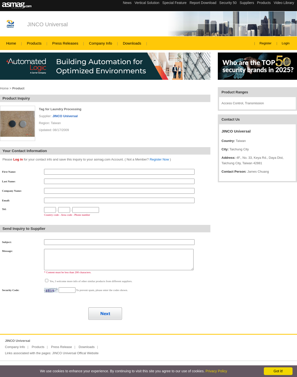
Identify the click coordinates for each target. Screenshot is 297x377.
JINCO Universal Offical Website (75, 353)
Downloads (132, 43)
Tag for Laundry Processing (60, 109)
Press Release (61, 347)
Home (11, 43)
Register (266, 43)
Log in (18, 159)
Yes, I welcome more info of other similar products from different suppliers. (90, 281)
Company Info (100, 43)
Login (286, 43)
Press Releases (65, 43)
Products (34, 43)
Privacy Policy (216, 371)
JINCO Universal (47, 24)
